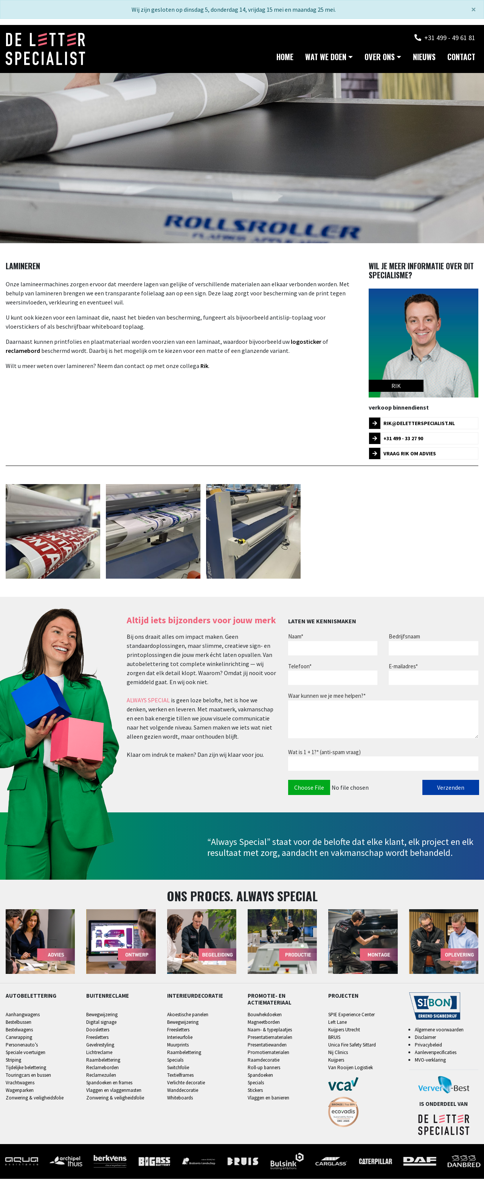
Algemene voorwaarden (439, 1030)
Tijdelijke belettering (26, 1068)
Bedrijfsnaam (404, 637)
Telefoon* (300, 667)
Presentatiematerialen (270, 1038)
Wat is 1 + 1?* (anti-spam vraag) (324, 752)
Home (284, 59)
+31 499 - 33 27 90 (396, 439)
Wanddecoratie (182, 1091)
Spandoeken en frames (109, 1083)
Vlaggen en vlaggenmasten (113, 1091)
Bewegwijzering (102, 1015)
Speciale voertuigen (25, 1053)
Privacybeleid (428, 1045)
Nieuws (424, 59)
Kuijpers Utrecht (344, 1030)
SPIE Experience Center (351, 1015)
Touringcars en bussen (28, 1076)
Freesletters (97, 1038)
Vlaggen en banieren (268, 1098)
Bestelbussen (18, 1023)
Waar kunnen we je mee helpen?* (327, 696)
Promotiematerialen (268, 1053)
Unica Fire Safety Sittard (352, 1045)
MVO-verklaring (430, 1060)
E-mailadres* (403, 667)
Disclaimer (425, 1038)
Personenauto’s (22, 1045)
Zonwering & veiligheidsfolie (35, 1098)
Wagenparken (20, 1091)
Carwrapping (19, 1038)
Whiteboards (180, 1098)
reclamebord (23, 351)
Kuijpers (336, 1060)
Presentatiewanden (267, 1045)
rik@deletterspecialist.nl (412, 424)
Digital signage (101, 1023)
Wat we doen (325, 59)
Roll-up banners (264, 1068)
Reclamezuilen (101, 1076)
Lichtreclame (99, 1053)
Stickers (255, 1091)
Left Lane (337, 1023)
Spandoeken (260, 1076)
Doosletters (97, 1030)
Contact (461, 59)
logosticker (306, 342)
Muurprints (178, 1045)
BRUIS (334, 1038)
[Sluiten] (474, 9)
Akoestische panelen (187, 1015)
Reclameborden (102, 1068)
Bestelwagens (19, 1030)
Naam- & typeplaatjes (270, 1030)
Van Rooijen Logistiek (350, 1068)
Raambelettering (103, 1060)
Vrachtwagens (20, 1083)
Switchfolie (178, 1068)
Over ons (380, 59)
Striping (13, 1060)
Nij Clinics (338, 1053)
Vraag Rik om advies (402, 454)
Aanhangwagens (23, 1015)
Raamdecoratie (263, 1060)
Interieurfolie (179, 1038)
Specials (175, 1060)
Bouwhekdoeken (265, 1015)
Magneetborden (264, 1023)
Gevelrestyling (100, 1045)
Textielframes (180, 1076)
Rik (204, 366)
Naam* (295, 637)
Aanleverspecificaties (435, 1053)
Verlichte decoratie (186, 1083)
